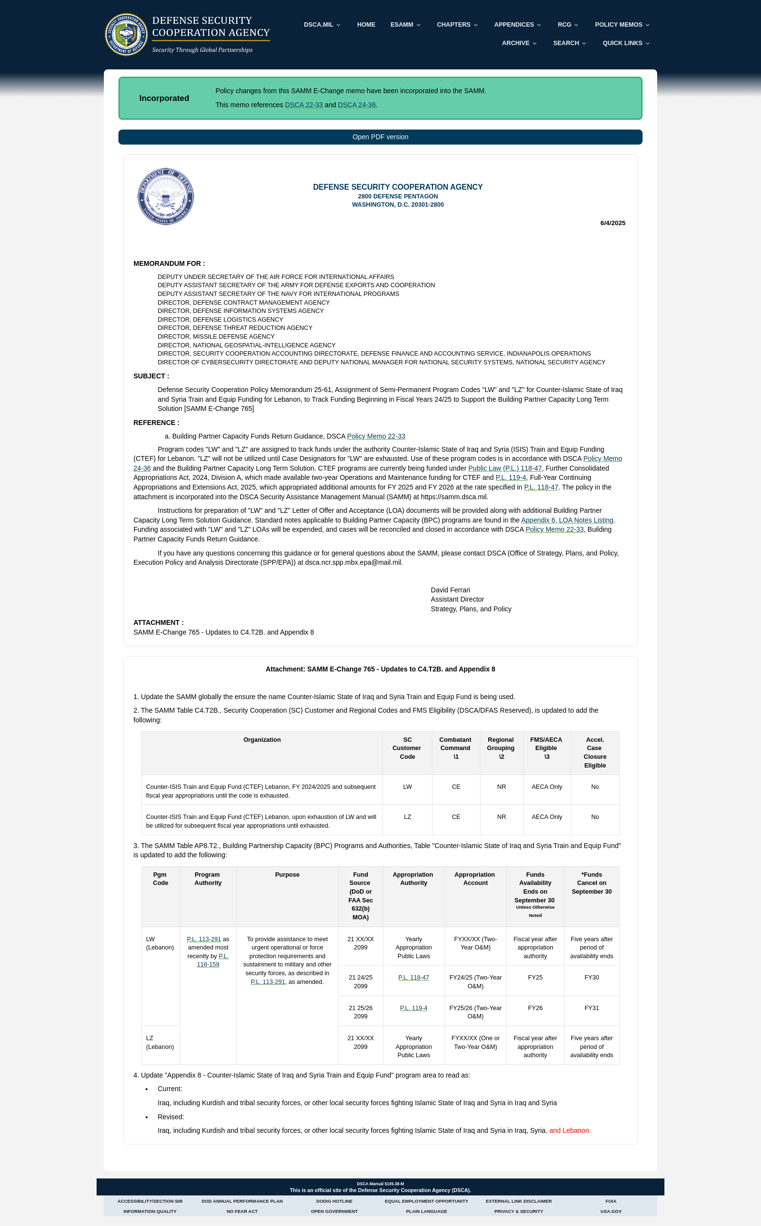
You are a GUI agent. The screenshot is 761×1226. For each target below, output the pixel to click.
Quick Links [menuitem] (623, 43)
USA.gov (610, 1211)
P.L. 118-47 (541, 487)
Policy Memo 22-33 (376, 436)
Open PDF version (380, 137)
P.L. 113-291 (204, 939)
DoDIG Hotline (334, 1201)
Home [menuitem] (366, 24)
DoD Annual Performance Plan (242, 1201)
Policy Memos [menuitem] (619, 24)
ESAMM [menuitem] (402, 24)
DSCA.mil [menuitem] (318, 24)
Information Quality (149, 1211)
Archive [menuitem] (515, 43)
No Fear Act (242, 1211)
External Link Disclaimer (519, 1201)
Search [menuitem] (566, 43)
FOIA (611, 1201)
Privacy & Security (519, 1211)
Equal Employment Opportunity (426, 1201)
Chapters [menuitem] (453, 24)
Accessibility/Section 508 (149, 1201)
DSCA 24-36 (357, 105)
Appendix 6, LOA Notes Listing (567, 520)
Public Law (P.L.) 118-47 (505, 468)
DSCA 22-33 (304, 105)
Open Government (334, 1211)
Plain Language (426, 1211)
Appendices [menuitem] (514, 24)
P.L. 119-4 (511, 477)
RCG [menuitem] (564, 24)
